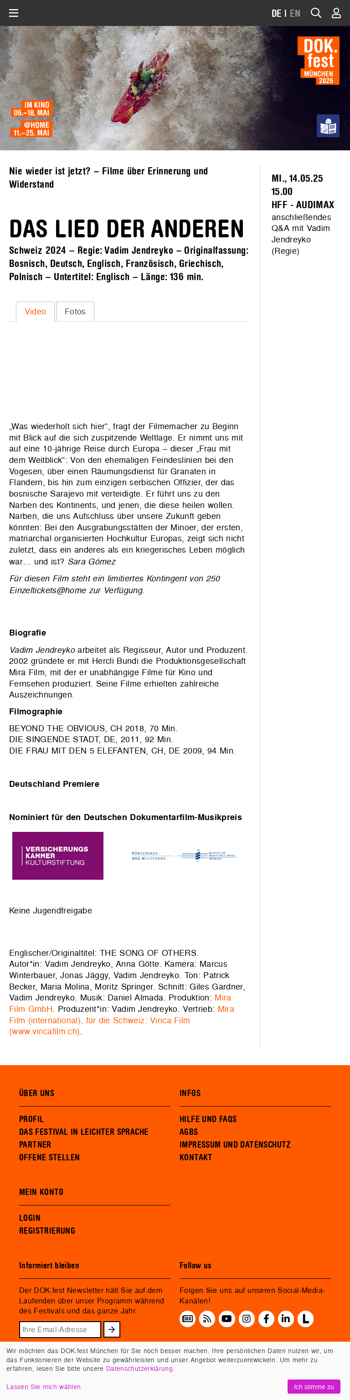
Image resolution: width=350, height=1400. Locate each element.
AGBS (189, 1132)
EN (295, 14)
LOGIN (30, 1218)
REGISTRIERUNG (47, 1231)
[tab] (35, 312)
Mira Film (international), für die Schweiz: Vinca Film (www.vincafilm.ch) (121, 1020)
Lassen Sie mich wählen (43, 1386)
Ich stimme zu (314, 1386)
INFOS (190, 1093)
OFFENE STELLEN (49, 1157)
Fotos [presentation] (75, 311)
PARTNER (35, 1144)
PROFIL (31, 1119)
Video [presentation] (35, 311)
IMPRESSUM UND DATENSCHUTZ (235, 1144)
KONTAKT (196, 1157)
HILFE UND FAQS (208, 1119)
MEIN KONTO (41, 1192)
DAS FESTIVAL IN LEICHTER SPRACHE (83, 1132)
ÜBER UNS (36, 1093)
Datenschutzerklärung (139, 1368)
